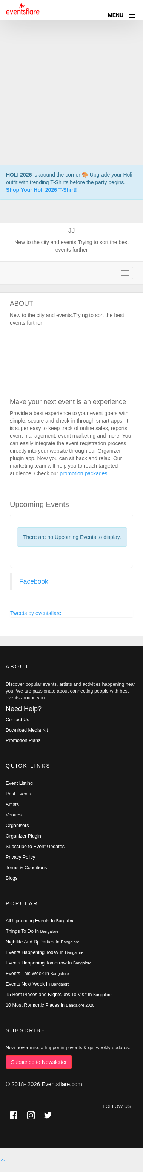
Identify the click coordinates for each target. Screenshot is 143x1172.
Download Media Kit (27, 730)
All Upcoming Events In (40, 920)
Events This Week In (37, 973)
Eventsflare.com (62, 1084)
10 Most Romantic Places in (50, 1005)
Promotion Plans (23, 740)
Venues (14, 815)
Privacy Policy (20, 857)
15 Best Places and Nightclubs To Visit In (59, 994)
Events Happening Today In (44, 952)
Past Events (18, 794)
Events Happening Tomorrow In (49, 963)
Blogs (12, 878)
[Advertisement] (70, 70)
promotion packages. (84, 473)
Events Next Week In (38, 984)
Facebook (33, 581)
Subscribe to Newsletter (39, 1062)
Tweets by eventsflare (35, 613)
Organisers (17, 825)
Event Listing (19, 783)
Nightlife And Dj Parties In (42, 942)
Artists (12, 804)
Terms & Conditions (26, 867)
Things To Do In (32, 931)
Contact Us (17, 719)
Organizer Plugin (23, 836)
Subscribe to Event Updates (35, 846)
